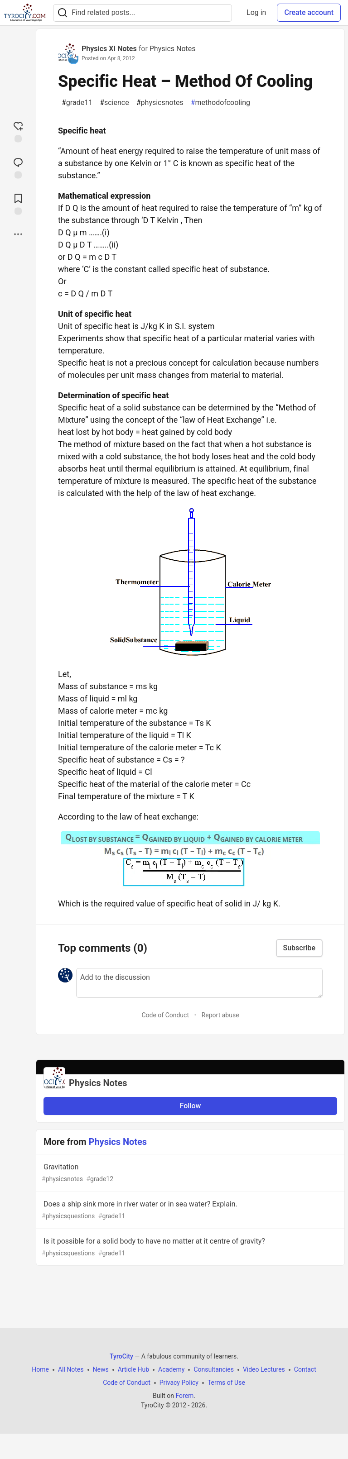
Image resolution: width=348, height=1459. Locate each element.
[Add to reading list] (18, 203)
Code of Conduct (165, 1015)
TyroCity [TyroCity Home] (121, 1356)
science (114, 102)
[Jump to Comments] (18, 167)
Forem (184, 1395)
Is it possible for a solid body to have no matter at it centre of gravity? (189, 1247)
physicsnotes (160, 102)
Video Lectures (264, 1369)
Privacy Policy (179, 1382)
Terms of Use (226, 1382)
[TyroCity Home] (25, 13)
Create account (309, 12)
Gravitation (189, 1173)
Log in (256, 12)
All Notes (71, 1369)
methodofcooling (220, 102)
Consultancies (213, 1369)
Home (40, 1369)
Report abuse (220, 1015)
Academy (171, 1369)
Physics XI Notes (109, 48)
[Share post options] (18, 234)
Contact (305, 1369)
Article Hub (133, 1369)
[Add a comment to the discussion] (199, 982)
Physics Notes (173, 48)
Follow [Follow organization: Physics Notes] (190, 1105)
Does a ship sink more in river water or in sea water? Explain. (189, 1210)
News (101, 1369)
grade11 (77, 102)
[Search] (62, 13)
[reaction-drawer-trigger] (18, 130)
